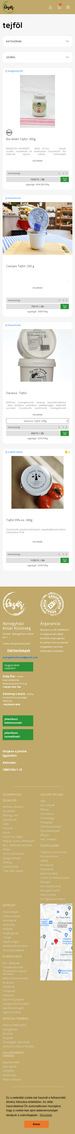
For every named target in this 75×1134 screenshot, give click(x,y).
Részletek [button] (46, 1115)
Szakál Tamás (15, 451)
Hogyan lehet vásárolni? (11, 667)
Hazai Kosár (14, 198)
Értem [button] (36, 1124)
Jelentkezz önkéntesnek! (13, 720)
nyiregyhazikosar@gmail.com (20, 657)
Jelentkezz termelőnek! (12, 734)
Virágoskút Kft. (15, 71)
